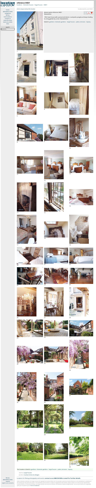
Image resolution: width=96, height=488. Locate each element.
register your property (8, 483)
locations (19, 5)
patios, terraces (80, 22)
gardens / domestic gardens (57, 22)
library (8, 15)
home (7, 10)
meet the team (7, 20)
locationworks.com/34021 (85, 9)
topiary (88, 22)
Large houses (28, 473)
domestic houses (28, 5)
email (66, 478)
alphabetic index (8, 11)
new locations (8, 17)
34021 (45, 5)
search (8, 481)
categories (8, 13)
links (7, 24)
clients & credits (7, 22)
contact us (8, 18)
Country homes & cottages (31, 475)
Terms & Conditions (34, 485)
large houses (38, 5)
